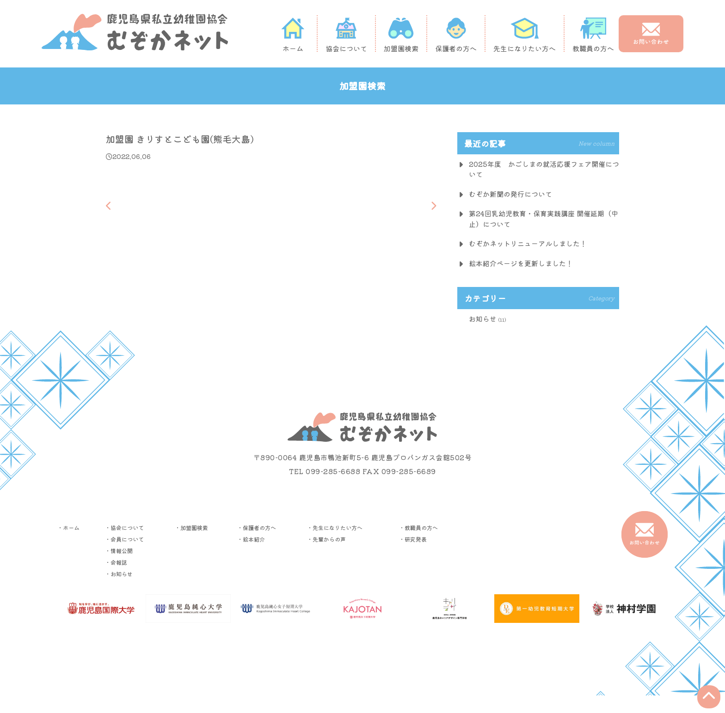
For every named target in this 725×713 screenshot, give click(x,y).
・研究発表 (413, 539)
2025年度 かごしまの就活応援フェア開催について (544, 169)
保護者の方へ (456, 35)
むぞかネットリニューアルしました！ (528, 243)
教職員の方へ (593, 35)
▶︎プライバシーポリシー (362, 655)
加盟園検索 (401, 35)
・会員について (124, 539)
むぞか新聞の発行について (510, 194)
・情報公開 (119, 551)
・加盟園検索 (191, 527)
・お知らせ (119, 574)
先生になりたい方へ (524, 35)
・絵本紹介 (251, 539)
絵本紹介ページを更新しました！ (521, 263)
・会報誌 (116, 562)
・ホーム (68, 527)
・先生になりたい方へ (334, 527)
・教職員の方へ (418, 527)
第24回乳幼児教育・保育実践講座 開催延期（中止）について (543, 218)
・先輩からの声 (326, 539)
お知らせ (483, 318)
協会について (346, 35)
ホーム (292, 35)
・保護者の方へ (256, 527)
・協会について (124, 527)
